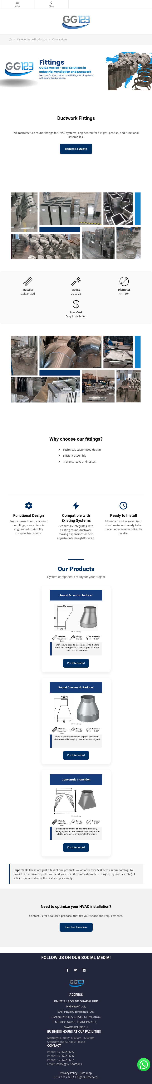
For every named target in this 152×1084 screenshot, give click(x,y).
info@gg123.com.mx (69, 1064)
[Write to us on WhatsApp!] (144, 1064)
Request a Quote (76, 149)
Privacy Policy (69, 1073)
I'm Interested (76, 663)
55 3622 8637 (65, 1060)
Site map (86, 1073)
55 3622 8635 (65, 1052)
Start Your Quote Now (76, 927)
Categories (17, 2)
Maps (51, 2)
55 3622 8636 (65, 1056)
